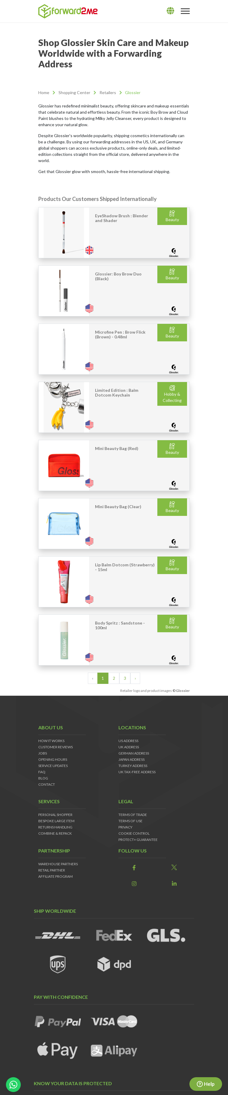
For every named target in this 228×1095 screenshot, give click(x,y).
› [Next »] (135, 678)
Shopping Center (74, 92)
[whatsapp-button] (13, 1084)
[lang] (170, 11)
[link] (134, 868)
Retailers (107, 92)
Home (43, 92)
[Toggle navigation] (185, 11)
